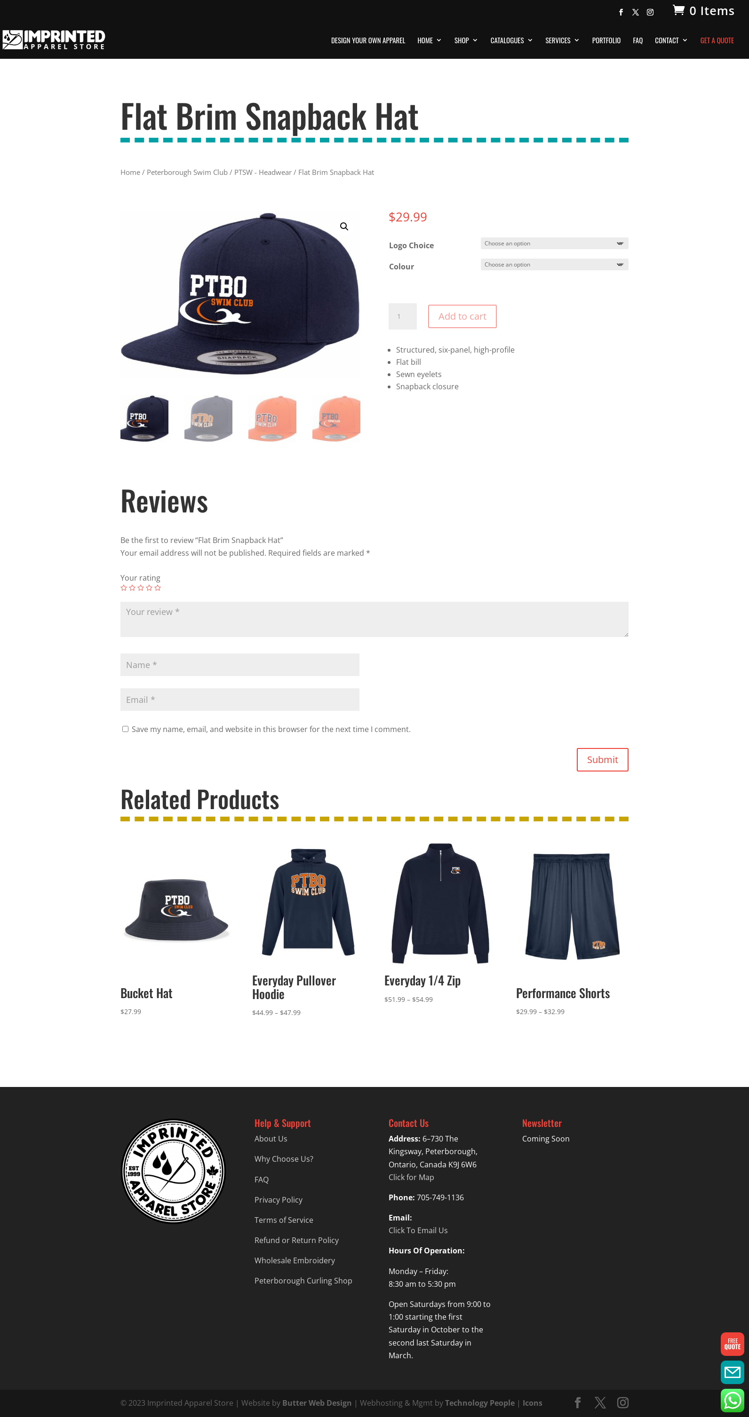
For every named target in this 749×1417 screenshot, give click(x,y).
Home (425, 41)
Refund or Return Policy (297, 1240)
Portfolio (606, 41)
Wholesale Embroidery (295, 1260)
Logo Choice (411, 245)
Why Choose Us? (284, 1159)
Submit (602, 759)
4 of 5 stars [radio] (149, 587)
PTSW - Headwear (263, 172)
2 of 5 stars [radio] (132, 587)
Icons (532, 1403)
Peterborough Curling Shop (303, 1280)
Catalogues (507, 41)
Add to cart (462, 316)
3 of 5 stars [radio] (140, 587)
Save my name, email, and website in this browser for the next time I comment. (271, 729)
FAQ (638, 41)
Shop (461, 41)
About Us (271, 1139)
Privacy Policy (279, 1200)
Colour (401, 266)
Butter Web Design (317, 1403)
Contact (667, 41)
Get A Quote (717, 41)
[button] (344, 226)
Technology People (480, 1403)
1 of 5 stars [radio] (123, 587)
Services (558, 41)
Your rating (140, 578)
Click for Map (411, 1177)
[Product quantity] (403, 316)
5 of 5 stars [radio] (157, 587)
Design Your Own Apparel (368, 41)
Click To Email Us (418, 1230)
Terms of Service (284, 1220)
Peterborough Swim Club (187, 172)
